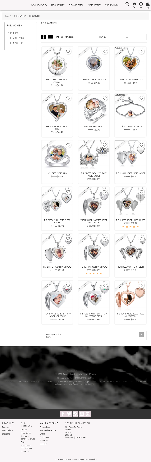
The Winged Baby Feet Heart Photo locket (93, 174)
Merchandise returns (48, 430)
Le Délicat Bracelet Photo (130, 126)
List (51, 38)
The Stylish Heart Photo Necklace (57, 127)
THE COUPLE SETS (76, 5)
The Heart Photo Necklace (130, 79)
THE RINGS (13, 33)
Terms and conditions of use (28, 437)
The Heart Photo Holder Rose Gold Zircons (130, 315)
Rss (75, 414)
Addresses (44, 440)
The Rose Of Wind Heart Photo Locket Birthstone (93, 315)
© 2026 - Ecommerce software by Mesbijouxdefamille (75, 459)
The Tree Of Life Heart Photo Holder (57, 221)
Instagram (88, 414)
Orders (42, 433)
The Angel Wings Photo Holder (130, 266)
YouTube (82, 414)
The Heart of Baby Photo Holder (57, 266)
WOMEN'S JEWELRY (39, 5)
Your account (49, 423)
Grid (43, 37)
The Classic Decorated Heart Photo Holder (94, 221)
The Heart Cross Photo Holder (94, 266)
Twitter (69, 414)
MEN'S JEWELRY (57, 5)
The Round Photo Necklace (94, 79)
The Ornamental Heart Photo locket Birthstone (57, 315)
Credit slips (44, 437)
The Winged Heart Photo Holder (130, 220)
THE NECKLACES (16, 38)
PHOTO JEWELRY (94, 5)
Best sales (6, 433)
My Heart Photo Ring (57, 173)
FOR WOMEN (15, 25)
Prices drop (6, 427)
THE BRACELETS (15, 43)
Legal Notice (26, 433)
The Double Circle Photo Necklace (57, 81)
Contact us (25, 451)
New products (7, 430)
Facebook (63, 414)
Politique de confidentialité (26, 447)
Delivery (24, 429)
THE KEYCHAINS (111, 5)
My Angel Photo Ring (93, 126)
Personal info (45, 427)
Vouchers (43, 443)
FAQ (22, 442)
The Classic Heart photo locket (130, 173)
